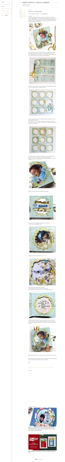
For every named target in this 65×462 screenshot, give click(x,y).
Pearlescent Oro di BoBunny (37, 159)
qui (28, 356)
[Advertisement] (42, 398)
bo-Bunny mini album (22, 13)
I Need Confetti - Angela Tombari (35, 2)
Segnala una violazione (5, 10)
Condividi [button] (29, 366)
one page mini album (22, 15)
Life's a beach (44, 255)
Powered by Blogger (38, 459)
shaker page (21, 17)
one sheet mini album (22, 16)
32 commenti (32, 431)
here (39, 13)
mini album (21, 14)
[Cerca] (56, 3)
